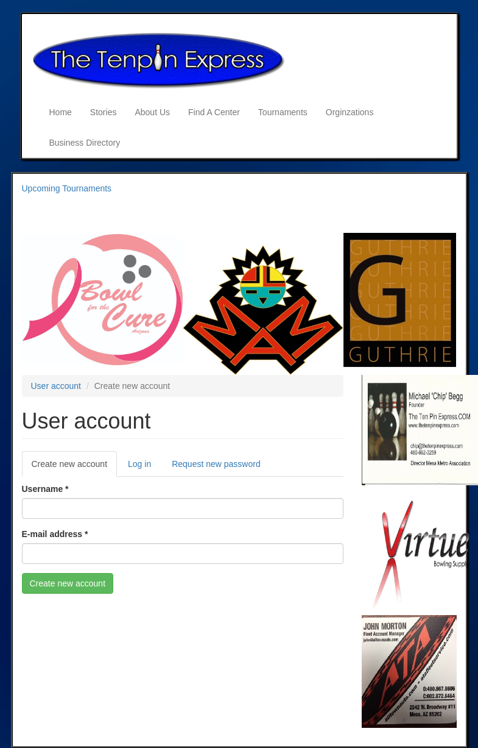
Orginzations (350, 112)
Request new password (216, 464)
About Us (152, 112)
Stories (103, 112)
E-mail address (55, 534)
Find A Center (214, 112)
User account (56, 386)
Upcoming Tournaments (67, 188)
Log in (139, 464)
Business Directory (85, 143)
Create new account (75, 467)
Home (60, 112)
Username (45, 489)
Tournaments (283, 112)
